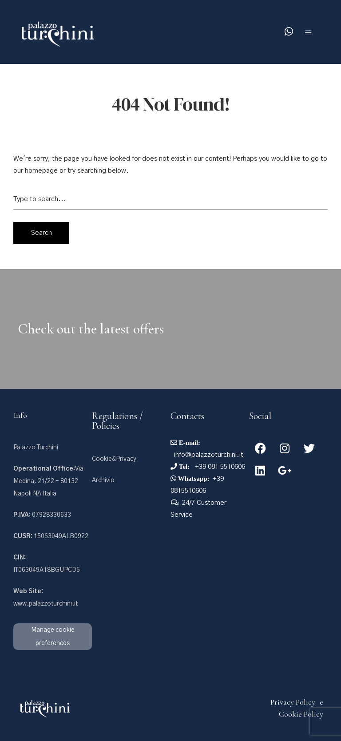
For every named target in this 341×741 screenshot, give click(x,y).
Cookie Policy (301, 714)
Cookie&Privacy (114, 459)
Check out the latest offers (91, 328)
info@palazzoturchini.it (208, 455)
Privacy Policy (292, 702)
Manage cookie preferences (53, 636)
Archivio (103, 480)
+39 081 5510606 (219, 467)
